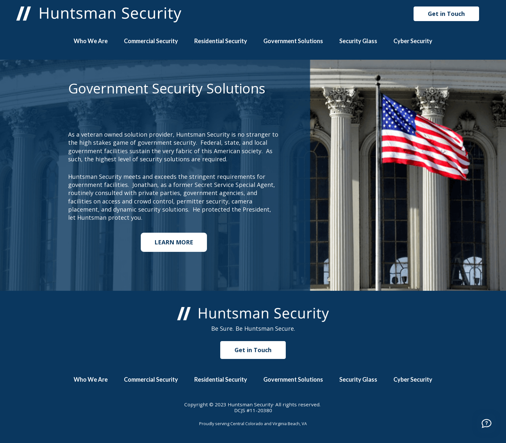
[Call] (486, 423)
